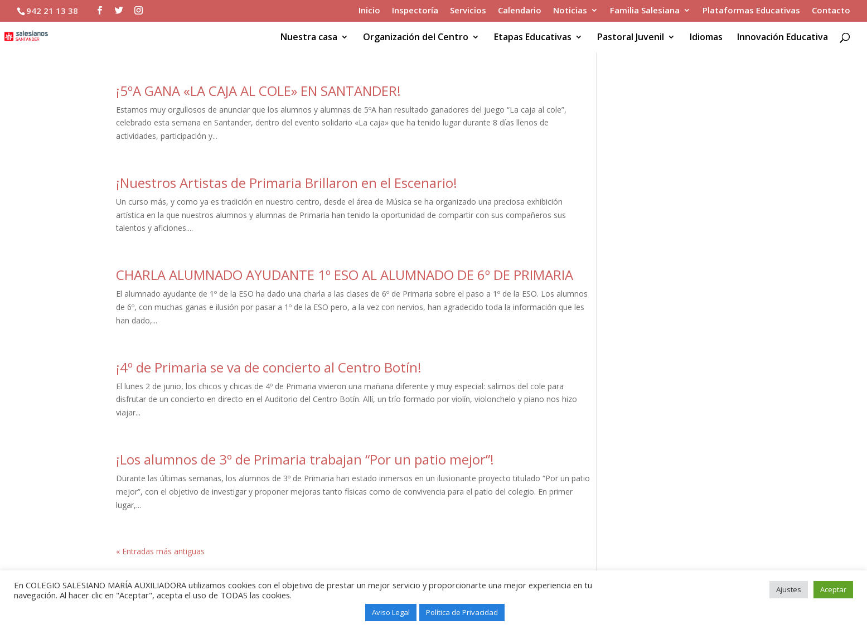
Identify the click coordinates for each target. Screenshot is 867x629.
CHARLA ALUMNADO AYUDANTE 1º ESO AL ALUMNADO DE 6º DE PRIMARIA (344, 274)
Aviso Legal (391, 612)
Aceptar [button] (833, 589)
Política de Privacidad (462, 612)
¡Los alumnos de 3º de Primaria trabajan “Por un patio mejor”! (305, 459)
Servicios (468, 11)
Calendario (519, 11)
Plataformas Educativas (751, 11)
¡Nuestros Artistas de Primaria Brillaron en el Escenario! (286, 182)
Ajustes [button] (788, 589)
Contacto (831, 11)
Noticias (570, 11)
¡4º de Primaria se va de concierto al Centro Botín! (269, 367)
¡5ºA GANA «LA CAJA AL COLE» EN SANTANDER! (258, 90)
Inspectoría (415, 11)
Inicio (369, 11)
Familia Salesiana (645, 11)
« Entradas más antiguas (160, 551)
